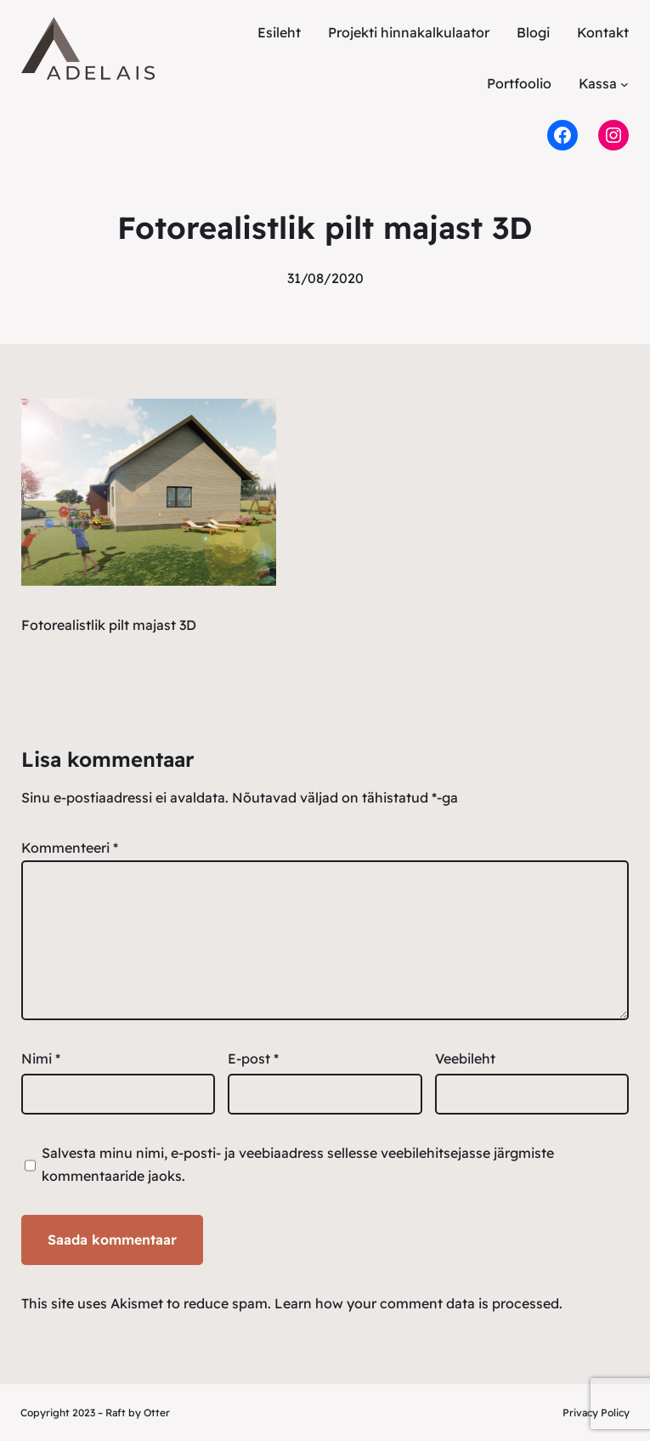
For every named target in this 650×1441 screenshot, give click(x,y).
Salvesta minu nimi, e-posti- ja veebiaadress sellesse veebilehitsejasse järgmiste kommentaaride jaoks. (298, 1164)
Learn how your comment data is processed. (418, 1303)
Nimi (40, 1058)
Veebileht (465, 1058)
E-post (253, 1058)
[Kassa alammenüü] (624, 83)
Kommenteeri (69, 847)
